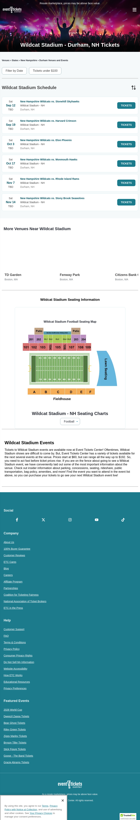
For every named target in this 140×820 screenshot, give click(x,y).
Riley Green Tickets (15, 729)
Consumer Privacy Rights (18, 655)
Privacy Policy (12, 649)
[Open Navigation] (134, 10)
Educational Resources (17, 681)
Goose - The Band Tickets (18, 755)
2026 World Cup (13, 709)
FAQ (6, 635)
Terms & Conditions (15, 642)
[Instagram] (70, 520)
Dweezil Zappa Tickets (16, 716)
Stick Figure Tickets (15, 749)
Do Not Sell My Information (19, 662)
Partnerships (11, 588)
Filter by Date (14, 70)
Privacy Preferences (15, 688)
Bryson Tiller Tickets (15, 742)
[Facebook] (17, 520)
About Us (9, 542)
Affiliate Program (13, 581)
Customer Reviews (14, 555)
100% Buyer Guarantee (17, 548)
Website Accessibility (15, 668)
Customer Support (14, 629)
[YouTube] (96, 520)
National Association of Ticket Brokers (25, 601)
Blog (6, 568)
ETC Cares (10, 561)
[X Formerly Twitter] (43, 520)
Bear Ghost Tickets (14, 722)
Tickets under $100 (45, 70)
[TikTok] (123, 520)
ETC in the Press (13, 607)
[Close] (63, 812)
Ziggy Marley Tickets (15, 736)
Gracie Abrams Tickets (16, 762)
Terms (45, 817)
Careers (8, 575)
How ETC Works (13, 675)
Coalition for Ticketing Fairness (21, 594)
